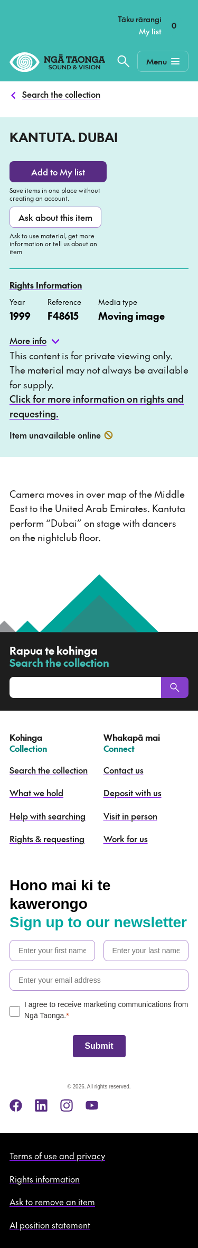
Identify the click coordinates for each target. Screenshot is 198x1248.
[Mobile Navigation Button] (162, 61)
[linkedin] (41, 1105)
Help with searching (48, 816)
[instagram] (66, 1105)
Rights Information (46, 285)
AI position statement (50, 1225)
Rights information (45, 1179)
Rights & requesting (47, 838)
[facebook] (16, 1105)
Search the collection (61, 94)
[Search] (174, 687)
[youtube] (92, 1105)
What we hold (36, 792)
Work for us (125, 838)
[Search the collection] (123, 61)
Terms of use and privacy (57, 1155)
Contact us (123, 770)
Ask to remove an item (52, 1201)
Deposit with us (132, 792)
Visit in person (130, 816)
